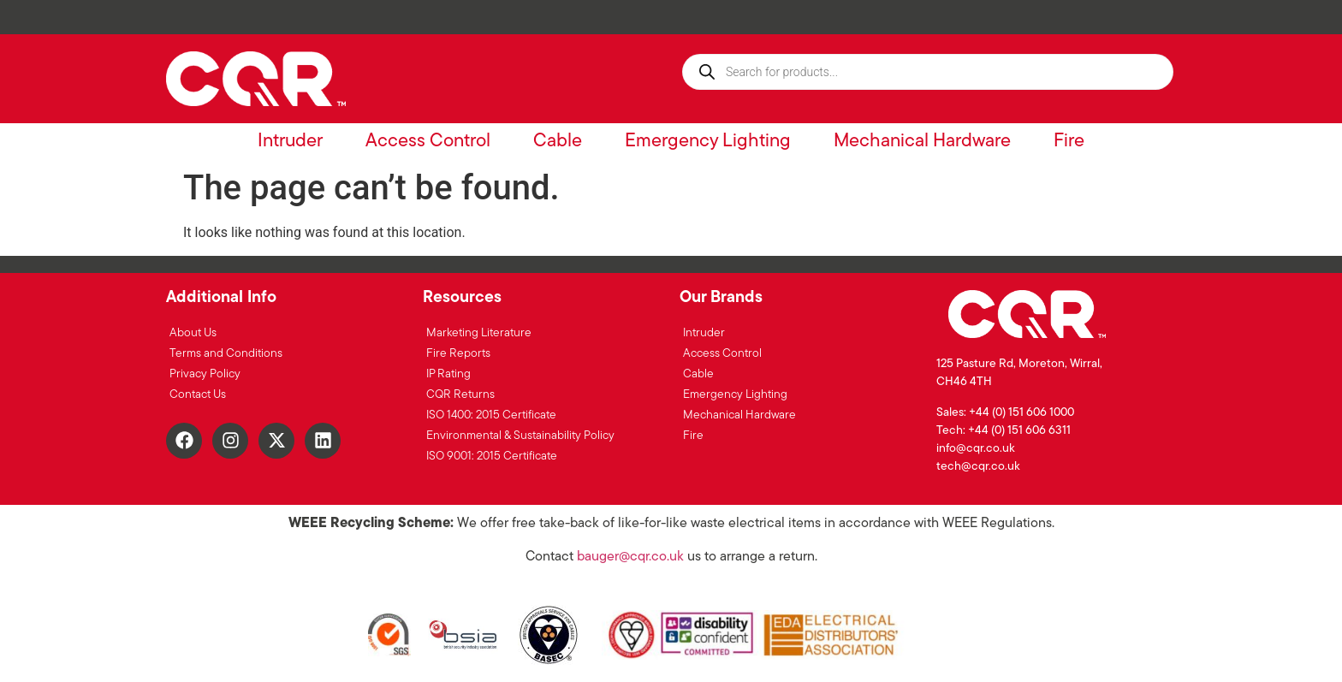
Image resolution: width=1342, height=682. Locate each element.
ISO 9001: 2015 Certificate (491, 456)
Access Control (427, 141)
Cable (557, 141)
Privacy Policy (204, 374)
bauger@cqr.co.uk (630, 557)
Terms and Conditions (225, 353)
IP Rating (448, 374)
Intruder (290, 141)
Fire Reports (458, 353)
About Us (193, 333)
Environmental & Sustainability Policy (520, 436)
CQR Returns (460, 394)
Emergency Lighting (708, 141)
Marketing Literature (478, 333)
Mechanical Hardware (922, 141)
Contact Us (197, 394)
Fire (1069, 141)
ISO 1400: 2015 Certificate (491, 415)
